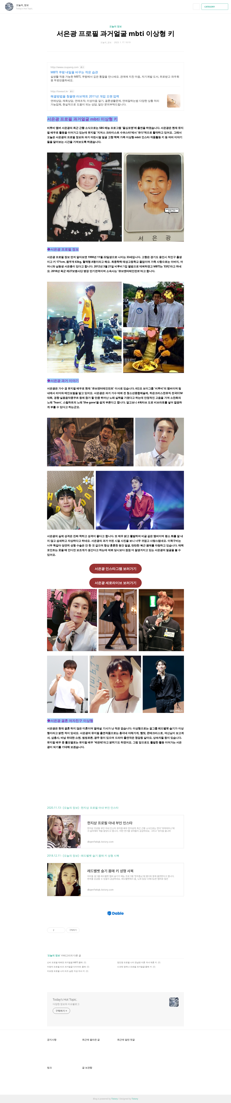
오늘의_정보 (24, 5)
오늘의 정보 (115, 26)
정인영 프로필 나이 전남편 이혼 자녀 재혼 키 (137, 962)
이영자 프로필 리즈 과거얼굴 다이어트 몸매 (66, 966)
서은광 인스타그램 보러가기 (115, 568)
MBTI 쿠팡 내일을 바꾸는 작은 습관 (74, 72)
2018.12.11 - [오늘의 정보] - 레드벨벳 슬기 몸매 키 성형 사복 (83, 855)
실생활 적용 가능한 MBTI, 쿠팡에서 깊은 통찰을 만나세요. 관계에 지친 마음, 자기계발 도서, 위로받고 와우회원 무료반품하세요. (115, 78)
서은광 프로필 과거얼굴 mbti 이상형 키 (115, 33)
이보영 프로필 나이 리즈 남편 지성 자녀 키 (66, 971)
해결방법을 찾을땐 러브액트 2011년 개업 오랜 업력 (85, 96)
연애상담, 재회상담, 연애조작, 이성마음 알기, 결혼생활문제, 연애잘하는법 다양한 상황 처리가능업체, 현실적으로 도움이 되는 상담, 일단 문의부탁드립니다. (105, 102)
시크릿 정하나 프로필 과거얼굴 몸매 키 (134, 966)
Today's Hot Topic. (65, 999)
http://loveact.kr (59, 91)
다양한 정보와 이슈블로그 (66, 1004)
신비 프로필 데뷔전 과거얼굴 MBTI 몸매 (65, 962)
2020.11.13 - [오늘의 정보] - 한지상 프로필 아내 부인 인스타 (83, 807)
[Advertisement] (115, 777)
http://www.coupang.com (64, 67)
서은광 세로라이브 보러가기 (115, 583)
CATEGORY (215, 6)
